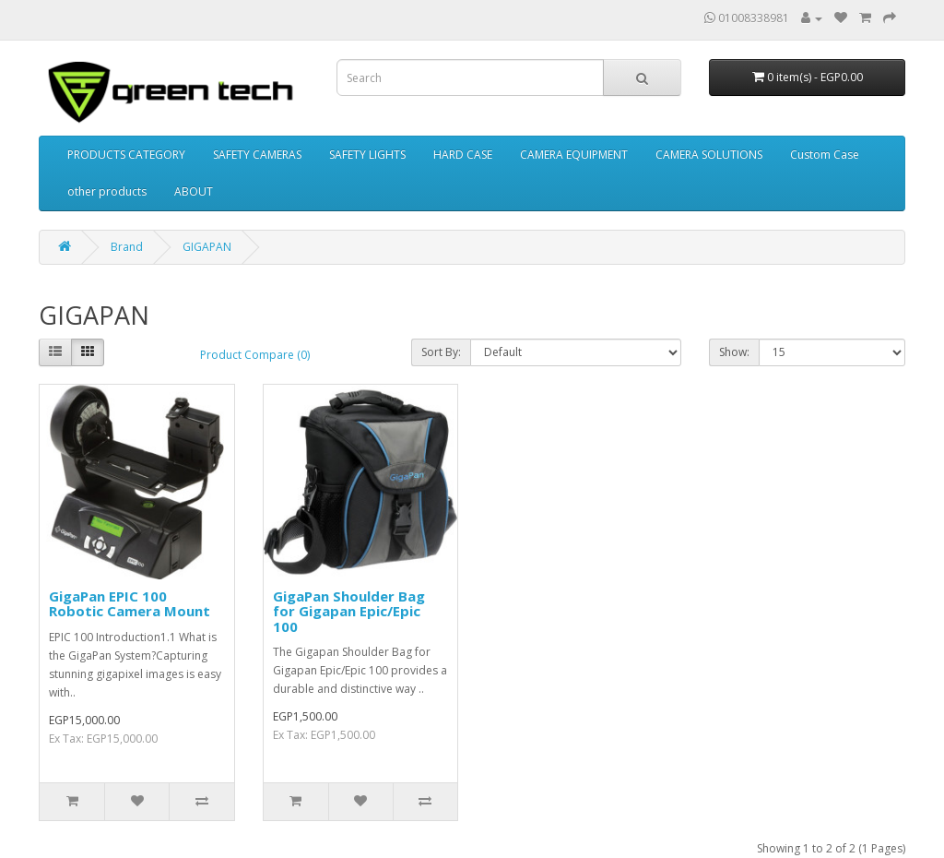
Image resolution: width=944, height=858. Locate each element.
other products (107, 191)
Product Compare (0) (255, 355)
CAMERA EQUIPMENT (574, 154)
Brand (127, 247)
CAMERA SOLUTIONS (708, 154)
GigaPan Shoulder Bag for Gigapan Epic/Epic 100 (349, 611)
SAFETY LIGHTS (367, 154)
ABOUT (193, 191)
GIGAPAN (207, 247)
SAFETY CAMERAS (257, 154)
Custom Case (824, 154)
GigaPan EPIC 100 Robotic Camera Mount (129, 604)
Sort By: (441, 352)
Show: (734, 352)
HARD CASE (462, 154)
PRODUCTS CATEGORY (126, 154)
